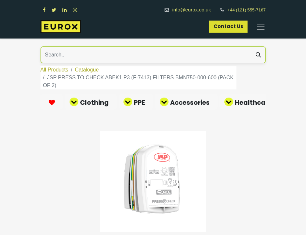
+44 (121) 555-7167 (246, 10)
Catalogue (87, 69)
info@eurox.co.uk (195, 9)
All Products (54, 69)
